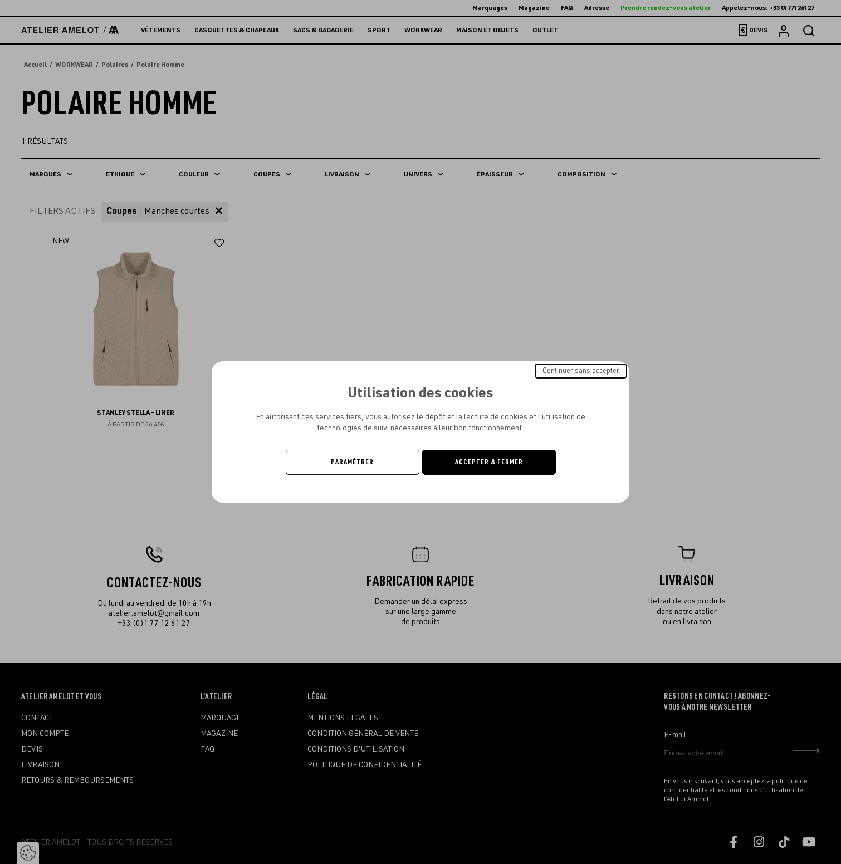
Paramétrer (352, 462)
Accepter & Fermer (489, 462)
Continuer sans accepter (580, 370)
